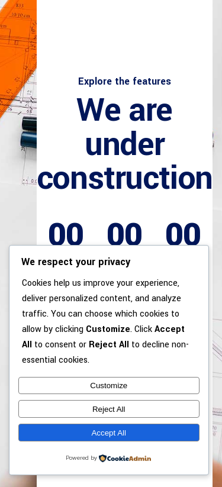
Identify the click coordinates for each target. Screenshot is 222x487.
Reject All (109, 409)
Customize (108, 385)
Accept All (108, 432)
